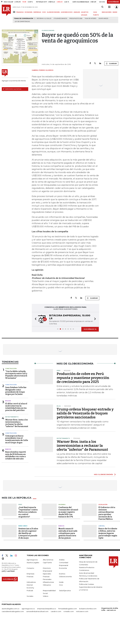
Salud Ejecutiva (65, 590)
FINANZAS (20, 12)
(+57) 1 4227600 (8, 571)
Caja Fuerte (47, 562)
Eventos (62, 574)
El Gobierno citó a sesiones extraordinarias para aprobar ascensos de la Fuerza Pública (106, 513)
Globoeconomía (65, 576)
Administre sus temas (12, 89)
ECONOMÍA (28, 12)
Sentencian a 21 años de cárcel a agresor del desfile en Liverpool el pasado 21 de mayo (28, 533)
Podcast (30, 590)
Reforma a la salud (44, 18)
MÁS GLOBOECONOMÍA (103, 474)
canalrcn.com (56, 611)
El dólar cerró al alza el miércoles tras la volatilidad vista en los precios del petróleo (16, 407)
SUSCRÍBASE (113, 2)
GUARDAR (111, 63)
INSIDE (115, 12)
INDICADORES (107, 12)
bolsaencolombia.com (87, 609)
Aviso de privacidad (86, 573)
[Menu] (14, 12)
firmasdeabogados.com (67, 609)
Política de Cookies (86, 584)
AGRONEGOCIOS (67, 12)
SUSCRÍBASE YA (90, 329)
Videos (45, 596)
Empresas (30, 574)
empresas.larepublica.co (46, 609)
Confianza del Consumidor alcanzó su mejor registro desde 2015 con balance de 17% (68, 512)
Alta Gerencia (48, 560)
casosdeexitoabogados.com (13, 611)
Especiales (47, 574)
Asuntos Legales (33, 562)
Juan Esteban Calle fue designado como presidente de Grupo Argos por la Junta (15, 390)
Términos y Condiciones (88, 576)
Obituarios (47, 585)
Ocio (61, 585)
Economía (63, 568)
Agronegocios (32, 560)
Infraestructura (48, 582)
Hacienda (61, 504)
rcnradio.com (69, 611)
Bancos (8, 449)
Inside (61, 582)
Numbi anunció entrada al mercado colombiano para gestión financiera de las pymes (67, 533)
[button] (35, 319)
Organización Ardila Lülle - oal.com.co (109, 609)
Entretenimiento (12, 417)
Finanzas (30, 576)
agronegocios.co (28, 609)
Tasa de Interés (90, 18)
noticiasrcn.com (82, 611)
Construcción (11, 368)
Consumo (30, 568)
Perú (20, 504)
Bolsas (8, 401)
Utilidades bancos (60, 18)
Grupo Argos (103, 18)
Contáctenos (84, 570)
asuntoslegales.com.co (10, 609)
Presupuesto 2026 (75, 18)
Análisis (61, 560)
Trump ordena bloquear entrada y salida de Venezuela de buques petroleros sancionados (85, 413)
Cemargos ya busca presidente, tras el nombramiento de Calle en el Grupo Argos (16, 439)
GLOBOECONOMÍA (53, 12)
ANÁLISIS (77, 12)
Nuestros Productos (86, 567)
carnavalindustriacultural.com (37, 611)
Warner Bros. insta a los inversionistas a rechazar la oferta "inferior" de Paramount (16, 423)
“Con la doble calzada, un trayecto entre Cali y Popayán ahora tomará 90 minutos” (16, 374)
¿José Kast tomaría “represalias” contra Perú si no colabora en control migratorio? (28, 512)
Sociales (30, 596)
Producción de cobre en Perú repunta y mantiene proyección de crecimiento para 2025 (83, 378)
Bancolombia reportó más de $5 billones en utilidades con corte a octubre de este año (15, 455)
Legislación (102, 504)
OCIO (44, 12)
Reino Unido (22, 526)
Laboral (101, 526)
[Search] (102, 7)
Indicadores (31, 582)
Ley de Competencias (22, 21)
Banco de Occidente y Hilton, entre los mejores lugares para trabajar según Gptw (107, 533)
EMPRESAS (37, 12)
